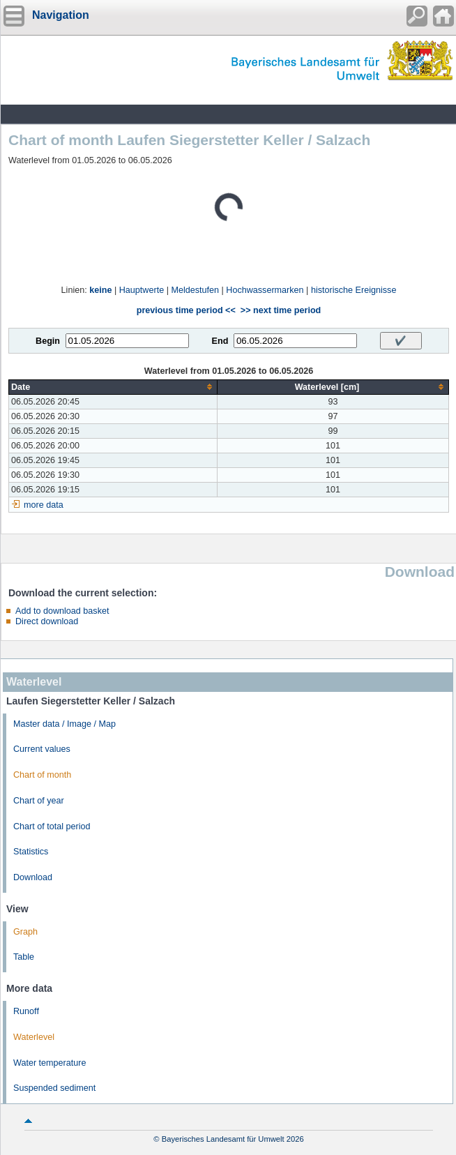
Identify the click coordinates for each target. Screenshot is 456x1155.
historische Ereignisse (354, 290)
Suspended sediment (54, 1088)
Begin (48, 341)
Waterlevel (33, 1037)
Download (32, 877)
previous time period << (186, 310)
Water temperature (49, 1063)
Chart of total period (52, 826)
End (220, 341)
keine (100, 290)
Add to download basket (62, 611)
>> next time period (281, 310)
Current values (41, 749)
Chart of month (42, 775)
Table (23, 957)
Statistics (30, 851)
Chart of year (38, 801)
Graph (25, 932)
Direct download (46, 621)
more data (43, 505)
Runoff (26, 1011)
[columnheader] (113, 386)
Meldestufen (195, 290)
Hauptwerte (141, 290)
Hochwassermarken (264, 290)
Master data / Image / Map (64, 724)
